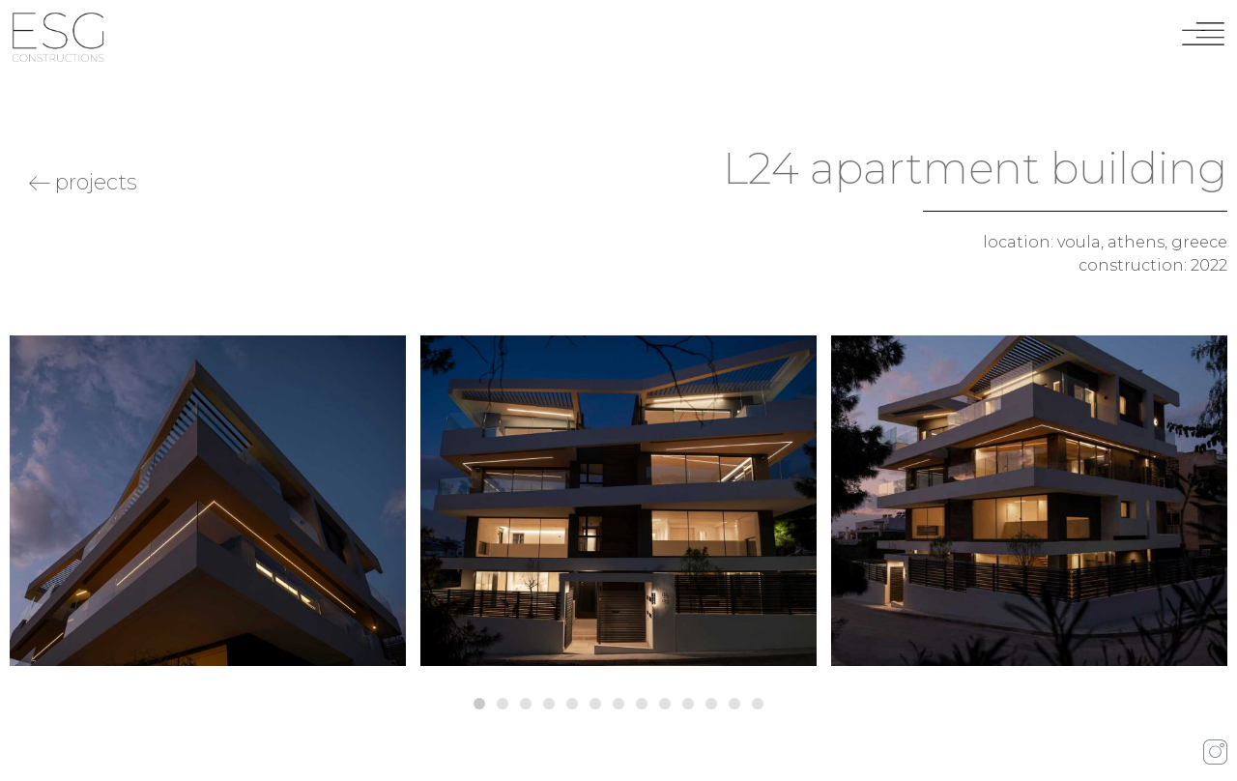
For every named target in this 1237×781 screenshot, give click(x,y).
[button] (479, 703)
